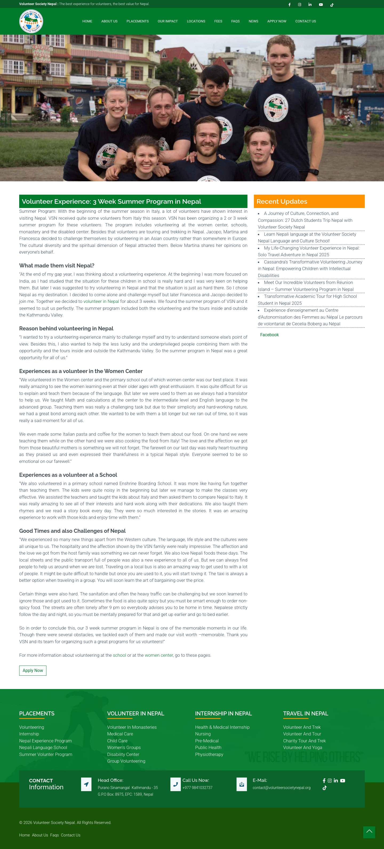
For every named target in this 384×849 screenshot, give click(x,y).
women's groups (124, 747)
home (24, 835)
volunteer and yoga (302, 747)
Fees (218, 21)
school (119, 655)
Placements (138, 21)
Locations (196, 21)
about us (40, 835)
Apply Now (276, 21)
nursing (203, 733)
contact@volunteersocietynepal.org (282, 788)
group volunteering (126, 761)
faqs (54, 835)
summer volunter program (45, 754)
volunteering (31, 727)
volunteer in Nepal (101, 301)
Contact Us (305, 21)
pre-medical (207, 740)
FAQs (235, 21)
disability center (123, 754)
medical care (120, 733)
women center (159, 655)
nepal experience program (45, 740)
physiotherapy (209, 754)
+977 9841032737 (198, 788)
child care (117, 740)
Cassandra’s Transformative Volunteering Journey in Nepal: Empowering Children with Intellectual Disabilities (310, 268)
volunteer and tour (302, 733)
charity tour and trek (304, 740)
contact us (71, 835)
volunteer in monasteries (132, 727)
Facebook (269, 334)
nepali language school (43, 747)
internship (29, 733)
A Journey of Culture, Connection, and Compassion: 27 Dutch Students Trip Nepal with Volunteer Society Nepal (305, 220)
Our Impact (168, 21)
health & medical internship (222, 727)
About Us (109, 21)
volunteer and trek (302, 727)
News (253, 21)
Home (87, 21)
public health (208, 747)
